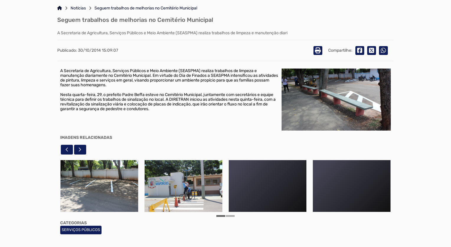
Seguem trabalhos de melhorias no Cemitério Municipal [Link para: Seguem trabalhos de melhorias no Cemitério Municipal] (145, 8)
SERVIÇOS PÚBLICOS (81, 230)
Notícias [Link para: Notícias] (78, 8)
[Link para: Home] (59, 8)
